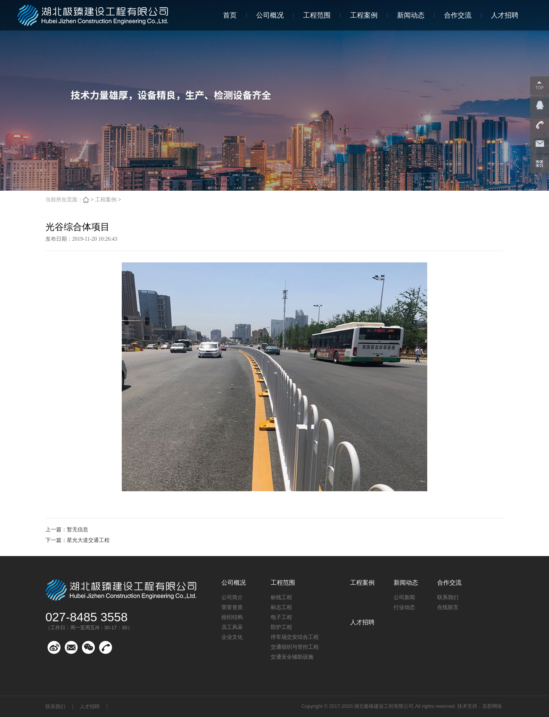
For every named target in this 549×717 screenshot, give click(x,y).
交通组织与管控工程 (295, 647)
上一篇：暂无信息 (66, 529)
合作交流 (457, 15)
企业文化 (232, 637)
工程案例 (364, 15)
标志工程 (281, 607)
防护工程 (281, 627)
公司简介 (232, 597)
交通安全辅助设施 (292, 657)
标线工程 (281, 597)
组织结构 (232, 617)
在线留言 (448, 607)
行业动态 (404, 607)
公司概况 (270, 15)
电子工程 (281, 617)
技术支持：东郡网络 (479, 706)
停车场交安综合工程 (295, 637)
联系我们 (448, 597)
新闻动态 (411, 15)
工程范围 (317, 15)
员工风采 (232, 627)
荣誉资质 (232, 607)
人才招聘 (504, 15)
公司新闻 (404, 597)
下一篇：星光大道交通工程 (77, 540)
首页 (230, 15)
